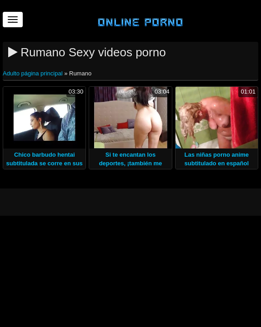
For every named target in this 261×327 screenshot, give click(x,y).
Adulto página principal (33, 73)
